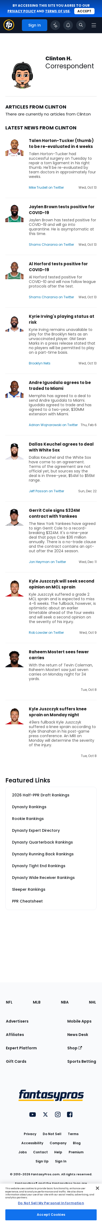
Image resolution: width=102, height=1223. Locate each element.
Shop (74, 1048)
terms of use (57, 11)
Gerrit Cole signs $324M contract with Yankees (54, 513)
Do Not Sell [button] (52, 1134)
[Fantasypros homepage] (8, 29)
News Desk (77, 1034)
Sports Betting (81, 1061)
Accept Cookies (51, 1214)
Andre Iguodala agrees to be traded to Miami (60, 385)
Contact (40, 1152)
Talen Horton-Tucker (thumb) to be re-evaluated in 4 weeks (61, 143)
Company (58, 1143)
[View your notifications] (68, 25)
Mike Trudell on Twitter (46, 187)
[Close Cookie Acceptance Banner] (97, 1188)
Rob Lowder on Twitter (46, 632)
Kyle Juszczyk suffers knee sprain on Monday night (58, 712)
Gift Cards (16, 1061)
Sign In (60, 1161)
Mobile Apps (79, 1021)
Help (58, 1152)
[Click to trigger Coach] (55, 25)
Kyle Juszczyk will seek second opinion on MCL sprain (61, 584)
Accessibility (32, 1143)
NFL (9, 1002)
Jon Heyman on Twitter (47, 562)
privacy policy (21, 11)
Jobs (22, 1152)
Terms (73, 1134)
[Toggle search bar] (81, 25)
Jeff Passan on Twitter (46, 491)
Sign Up (42, 1161)
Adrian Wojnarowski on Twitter (53, 425)
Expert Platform (21, 1048)
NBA (65, 1002)
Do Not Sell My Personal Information (51, 1203)
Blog (77, 1143)
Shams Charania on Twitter (51, 244)
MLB (37, 1002)
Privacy (30, 1134)
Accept (84, 11)
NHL (92, 1002)
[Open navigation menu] (94, 25)
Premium (76, 1152)
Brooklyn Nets (39, 363)
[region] (51, 1203)
